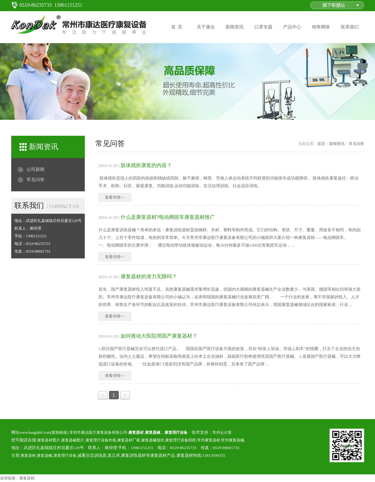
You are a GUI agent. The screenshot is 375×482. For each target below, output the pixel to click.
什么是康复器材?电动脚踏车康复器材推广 (168, 217)
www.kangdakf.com (35, 432)
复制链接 (59, 432)
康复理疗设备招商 (180, 440)
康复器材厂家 (128, 440)
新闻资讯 (234, 27)
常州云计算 (222, 432)
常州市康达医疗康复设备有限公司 (98, 432)
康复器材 (28, 455)
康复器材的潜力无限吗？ (149, 276)
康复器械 (44, 455)
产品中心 (292, 27)
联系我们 (350, 27)
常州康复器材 (208, 440)
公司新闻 (35, 169)
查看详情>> (115, 197)
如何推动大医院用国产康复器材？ (159, 336)
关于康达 (206, 27)
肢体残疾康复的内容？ (146, 165)
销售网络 (321, 27)
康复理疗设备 (64, 455)
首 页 (176, 27)
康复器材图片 (48, 440)
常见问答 (35, 179)
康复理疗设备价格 (100, 440)
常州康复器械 (232, 440)
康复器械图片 (72, 440)
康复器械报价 (152, 440)
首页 (321, 144)
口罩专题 (263, 27)
